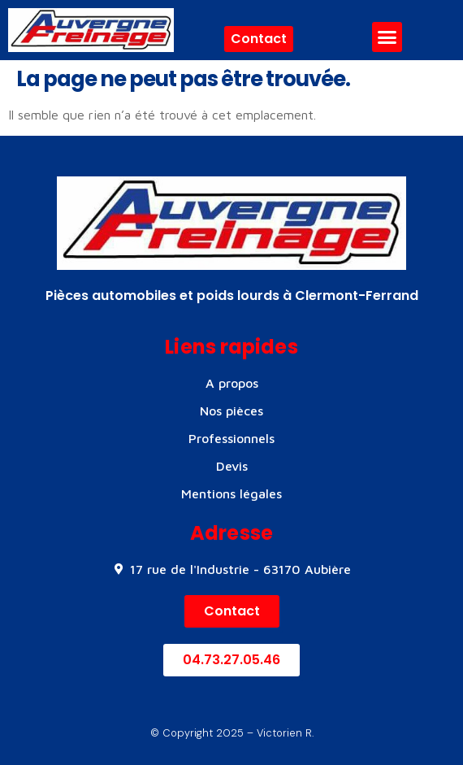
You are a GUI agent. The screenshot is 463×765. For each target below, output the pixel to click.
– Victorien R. (279, 733)
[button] (387, 37)
